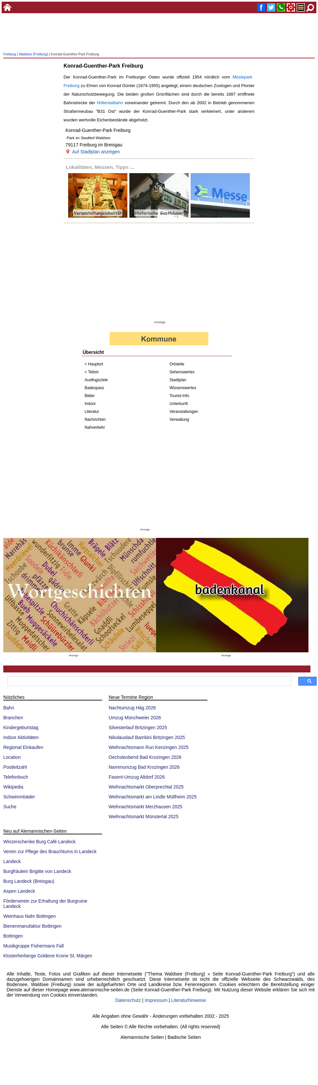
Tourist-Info (179, 395)
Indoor (90, 403)
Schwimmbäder (19, 796)
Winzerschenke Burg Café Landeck (39, 841)
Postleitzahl (15, 767)
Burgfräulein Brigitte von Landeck (37, 871)
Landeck (12, 861)
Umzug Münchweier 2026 (135, 717)
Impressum (156, 1000)
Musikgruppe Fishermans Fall (33, 945)
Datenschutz (128, 1000)
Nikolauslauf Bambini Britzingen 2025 (147, 737)
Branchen (13, 717)
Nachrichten (95, 419)
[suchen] (149, 681)
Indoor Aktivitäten (21, 737)
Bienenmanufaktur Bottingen (32, 926)
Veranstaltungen (184, 411)
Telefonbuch (15, 777)
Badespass (94, 388)
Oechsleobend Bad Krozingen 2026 (145, 757)
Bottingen (13, 936)
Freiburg (9, 54)
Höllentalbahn (110, 102)
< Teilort (91, 372)
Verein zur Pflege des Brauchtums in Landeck (49, 851)
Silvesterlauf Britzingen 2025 (138, 727)
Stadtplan (178, 380)
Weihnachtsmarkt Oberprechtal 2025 (146, 787)
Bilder (90, 395)
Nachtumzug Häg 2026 (132, 707)
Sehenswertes (182, 372)
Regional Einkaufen (23, 747)
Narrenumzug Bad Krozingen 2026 (144, 767)
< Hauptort (94, 364)
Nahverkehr (95, 427)
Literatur (92, 411)
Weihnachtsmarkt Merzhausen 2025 (145, 806)
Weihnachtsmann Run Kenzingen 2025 (149, 747)
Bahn (8, 707)
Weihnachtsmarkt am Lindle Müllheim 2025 (153, 796)
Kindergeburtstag (21, 727)
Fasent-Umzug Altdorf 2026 (137, 777)
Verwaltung (179, 419)
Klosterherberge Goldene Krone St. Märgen (47, 955)
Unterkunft (179, 403)
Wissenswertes (183, 388)
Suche (9, 806)
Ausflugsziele (96, 380)
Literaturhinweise (188, 1000)
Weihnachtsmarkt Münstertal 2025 (143, 816)
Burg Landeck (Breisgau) (28, 881)
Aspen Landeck (19, 891)
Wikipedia (13, 787)
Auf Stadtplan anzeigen (96, 151)
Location (12, 757)
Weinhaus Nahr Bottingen (29, 916)
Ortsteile (177, 364)
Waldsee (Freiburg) (33, 54)
